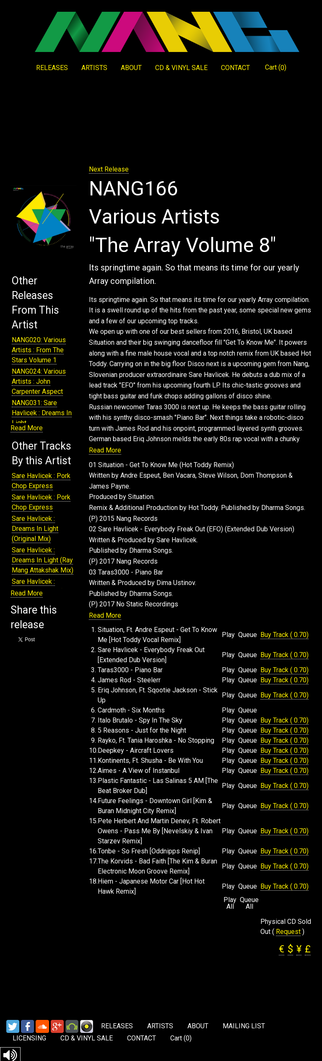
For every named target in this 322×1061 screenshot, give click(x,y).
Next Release (109, 169)
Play (228, 635)
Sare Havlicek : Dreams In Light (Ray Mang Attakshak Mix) (42, 560)
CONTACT (235, 68)
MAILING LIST (244, 1026)
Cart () (275, 67)
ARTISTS (94, 68)
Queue (247, 635)
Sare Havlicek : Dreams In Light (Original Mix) (35, 529)
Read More (26, 428)
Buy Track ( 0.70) (284, 635)
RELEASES (52, 68)
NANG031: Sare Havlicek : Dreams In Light (42, 413)
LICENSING (29, 1038)
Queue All (249, 903)
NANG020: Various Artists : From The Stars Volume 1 (39, 350)
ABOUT (131, 68)
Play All (229, 903)
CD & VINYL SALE (181, 68)
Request (288, 932)
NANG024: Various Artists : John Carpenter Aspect (39, 381)
